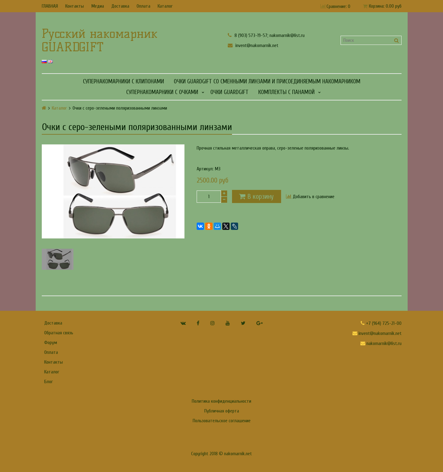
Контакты (74, 6)
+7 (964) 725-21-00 (381, 323)
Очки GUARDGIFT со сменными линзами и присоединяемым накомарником (267, 81)
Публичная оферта (221, 411)
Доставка (120, 6)
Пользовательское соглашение (222, 420)
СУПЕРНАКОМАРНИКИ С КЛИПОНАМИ (123, 81)
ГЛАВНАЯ (50, 6)
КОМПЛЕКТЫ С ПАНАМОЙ (286, 92)
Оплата (143, 6)
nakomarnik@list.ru (381, 343)
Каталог (165, 6)
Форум (50, 342)
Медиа (97, 6)
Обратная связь (58, 333)
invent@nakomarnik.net (253, 45)
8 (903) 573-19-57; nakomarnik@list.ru (266, 35)
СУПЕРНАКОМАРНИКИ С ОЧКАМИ (162, 92)
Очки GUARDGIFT (229, 92)
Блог (48, 381)
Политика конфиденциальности (221, 401)
